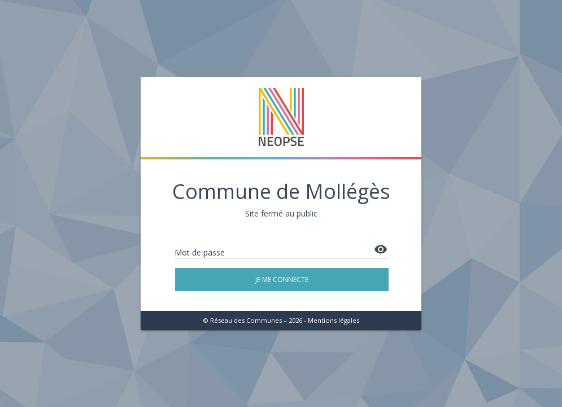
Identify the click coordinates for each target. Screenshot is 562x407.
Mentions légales (333, 320)
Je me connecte (281, 279)
